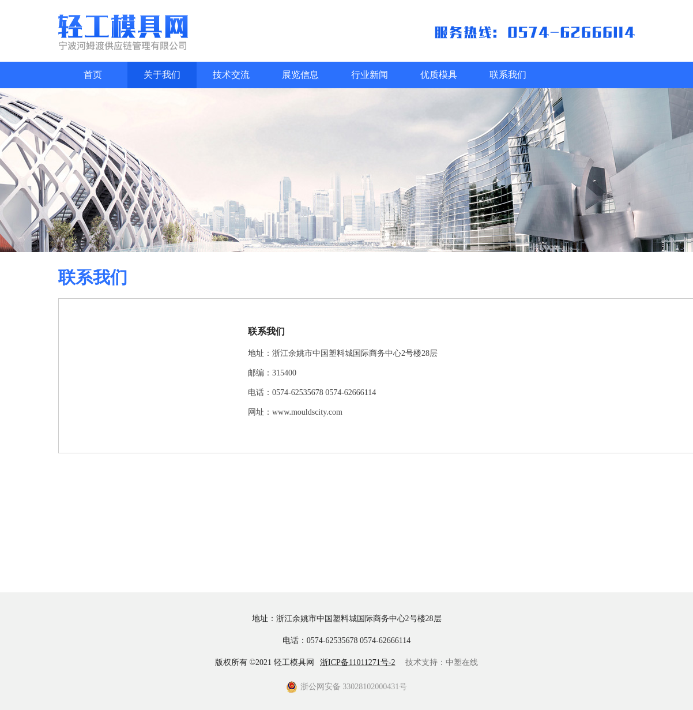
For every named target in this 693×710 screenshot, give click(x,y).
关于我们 (162, 75)
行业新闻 (369, 75)
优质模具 (438, 75)
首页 (93, 75)
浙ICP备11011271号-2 (357, 662)
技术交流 (231, 75)
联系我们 (507, 75)
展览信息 (300, 75)
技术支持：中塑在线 (441, 662)
